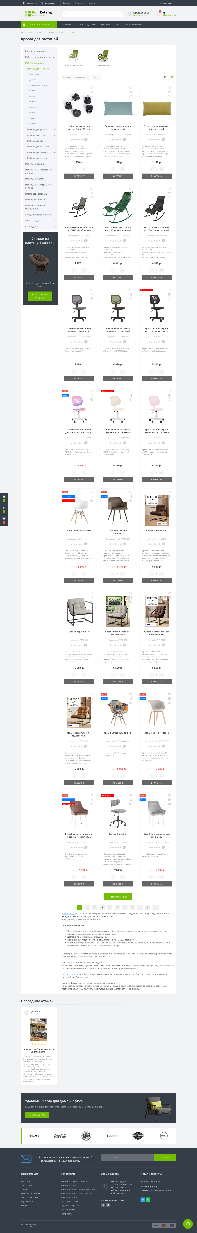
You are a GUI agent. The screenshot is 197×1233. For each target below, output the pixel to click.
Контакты (105, 24)
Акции (24, 1205)
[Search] (120, 14)
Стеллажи (33, 107)
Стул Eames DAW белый (79, 530)
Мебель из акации (35, 163)
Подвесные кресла (35, 199)
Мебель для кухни (36, 135)
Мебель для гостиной (57, 32)
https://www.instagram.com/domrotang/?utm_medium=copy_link (103, 1205)
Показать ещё (117, 896)
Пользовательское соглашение (35, 207)
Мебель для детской (37, 129)
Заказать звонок (139, 15)
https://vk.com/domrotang (108, 1205)
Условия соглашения (31, 1193)
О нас (118, 24)
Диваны (32, 79)
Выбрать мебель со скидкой (40, 296)
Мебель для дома (35, 32)
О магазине (80, 3)
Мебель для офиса (36, 141)
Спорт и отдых (33, 220)
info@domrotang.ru (150, 1186)
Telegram (143, 1200)
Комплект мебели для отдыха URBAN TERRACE (39, 1050)
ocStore (34, 1224)
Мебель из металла (35, 178)
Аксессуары (34, 74)
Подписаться (165, 1157)
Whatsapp (148, 1200)
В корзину (79, 176)
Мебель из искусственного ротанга (39, 171)
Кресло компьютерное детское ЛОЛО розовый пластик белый (157, 432)
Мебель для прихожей (38, 146)
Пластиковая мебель (36, 193)
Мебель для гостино (37, 158)
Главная (67, 24)
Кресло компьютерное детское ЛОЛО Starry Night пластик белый (79, 432)
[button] (4, 520)
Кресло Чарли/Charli (156, 530)
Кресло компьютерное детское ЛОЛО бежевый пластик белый (118, 432)
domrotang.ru (71, 974)
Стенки (32, 112)
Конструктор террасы (36, 51)
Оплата (92, 3)
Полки (32, 101)
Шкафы (32, 123)
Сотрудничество (133, 24)
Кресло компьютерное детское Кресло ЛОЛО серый (79, 331)
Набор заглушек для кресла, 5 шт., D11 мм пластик (79, 129)
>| (156, 907)
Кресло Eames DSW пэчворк (118, 732)
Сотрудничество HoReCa (38, 214)
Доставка (66, 3)
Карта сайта (27, 1201)
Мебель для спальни (37, 152)
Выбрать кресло (37, 1114)
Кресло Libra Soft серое (157, 732)
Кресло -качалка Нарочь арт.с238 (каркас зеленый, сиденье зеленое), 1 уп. (118, 230)
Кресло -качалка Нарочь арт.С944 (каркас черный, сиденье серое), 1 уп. (157, 230)
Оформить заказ (169, 15)
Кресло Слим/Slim (118, 834)
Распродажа (31, 226)
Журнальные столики (38, 85)
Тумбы (32, 118)
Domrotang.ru (69, 913)
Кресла (32, 96)
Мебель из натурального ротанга (38, 186)
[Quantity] (79, 169)
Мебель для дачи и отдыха (39, 57)
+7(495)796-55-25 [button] (151, 1181)
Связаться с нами (29, 1197)
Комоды (32, 90)
